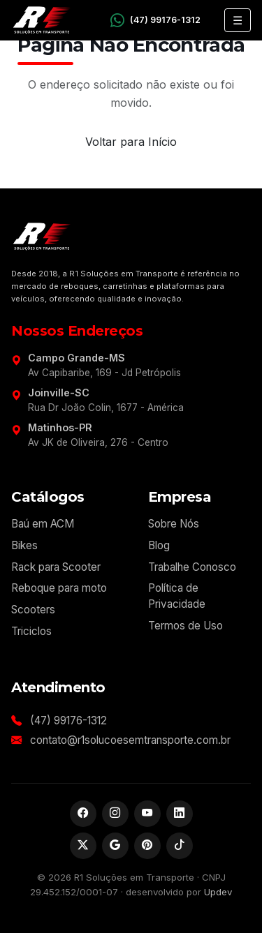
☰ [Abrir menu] (237, 20)
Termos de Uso (185, 625)
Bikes (24, 545)
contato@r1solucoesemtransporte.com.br (130, 740)
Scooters (33, 609)
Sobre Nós (173, 523)
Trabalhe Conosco (192, 567)
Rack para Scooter (56, 567)
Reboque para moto (59, 588)
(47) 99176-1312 (68, 720)
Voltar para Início (131, 142)
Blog (159, 545)
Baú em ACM (42, 523)
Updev (218, 891)
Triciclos (31, 631)
